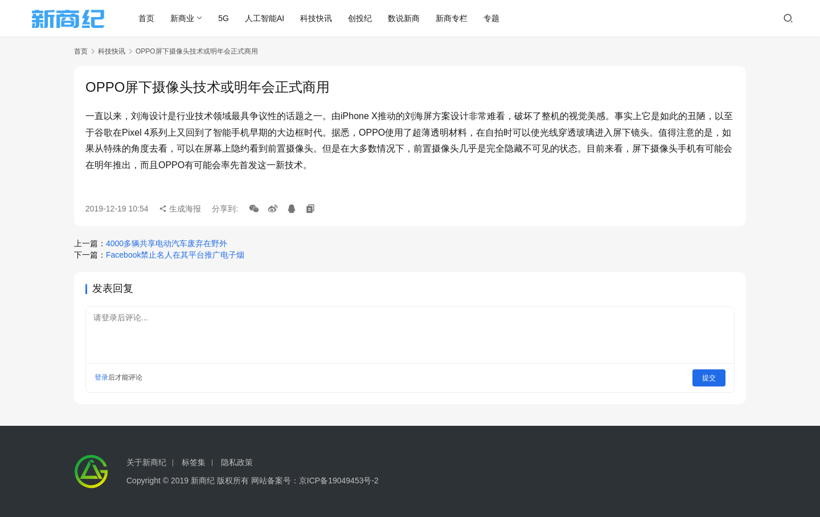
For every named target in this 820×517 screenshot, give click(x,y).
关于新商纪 (146, 462)
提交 (709, 377)
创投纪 (365, 18)
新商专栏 (457, 18)
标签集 (194, 462)
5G (228, 18)
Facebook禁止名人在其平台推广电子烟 (175, 254)
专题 (497, 18)
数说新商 (409, 18)
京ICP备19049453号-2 (339, 480)
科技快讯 (321, 18)
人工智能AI (269, 18)
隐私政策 (237, 462)
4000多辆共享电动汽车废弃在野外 (166, 243)
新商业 (187, 18)
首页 (151, 18)
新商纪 (203, 480)
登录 (101, 377)
